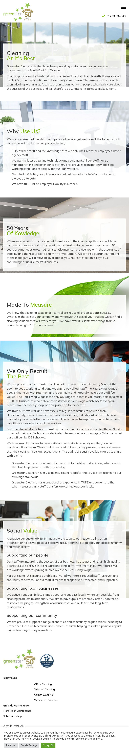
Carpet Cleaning (43, 694)
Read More (96, 738)
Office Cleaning (43, 684)
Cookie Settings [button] (29, 745)
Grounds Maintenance (16, 705)
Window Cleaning (44, 689)
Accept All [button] (48, 745)
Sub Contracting (12, 716)
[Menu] (123, 7)
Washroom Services (46, 700)
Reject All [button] (11, 745)
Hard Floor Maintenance (17, 710)
